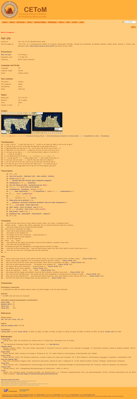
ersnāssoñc (24, 202)
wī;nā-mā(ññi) (34, 187)
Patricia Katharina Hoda (89, 394)
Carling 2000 (5, 331)
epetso (16, 207)
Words (29, 22)
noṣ (17, 209)
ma (32, 189)
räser (26, 209)
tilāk (23, 180)
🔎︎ (123, 22)
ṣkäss (34, 180)
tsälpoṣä (46, 213)
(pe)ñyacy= (16, 202)
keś (49, 202)
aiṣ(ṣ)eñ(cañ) (40, 191)
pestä (21, 211)
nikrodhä (28, 180)
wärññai (42, 209)
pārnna (33, 198)
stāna (38, 176)
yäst (35, 207)
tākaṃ (45, 185)
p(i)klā (22, 205)
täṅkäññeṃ (32, 183)
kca (34, 189)
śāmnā (29, 207)
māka (53, 202)
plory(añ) (26, 200)
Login (81, 22)
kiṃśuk (11, 178)
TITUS (14, 319)
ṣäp (19, 213)
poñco (21, 209)
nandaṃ (44, 176)
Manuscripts (21, 22)
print (133, 27)
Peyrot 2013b (87, 258)
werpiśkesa (25, 189)
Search (61, 22)
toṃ (10, 185)
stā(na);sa (19, 185)
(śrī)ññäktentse (14, 189)
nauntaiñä (32, 185)
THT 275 (8, 319)
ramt (33, 176)
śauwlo (28, 205)
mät (14, 185)
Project (4, 22)
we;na (20, 200)
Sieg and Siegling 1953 (9, 325)
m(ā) (10, 176)
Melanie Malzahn (41, 394)
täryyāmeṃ (13, 213)
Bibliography (52, 22)
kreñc (27, 187)
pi (37, 207)
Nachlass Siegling (39, 22)
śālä (20, 180)
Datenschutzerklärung (7, 396)
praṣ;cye (39, 185)
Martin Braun (57, 394)
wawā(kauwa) (14, 183)
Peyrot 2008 (5, 302)
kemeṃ (19, 176)
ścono (31, 209)
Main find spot (6, 54)
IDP (6, 296)
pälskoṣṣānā (26, 213)
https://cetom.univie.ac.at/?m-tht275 (42, 46)
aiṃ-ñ (22, 207)
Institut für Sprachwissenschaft (25, 394)
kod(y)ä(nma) (60, 202)
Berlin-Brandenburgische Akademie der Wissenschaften (63, 136)
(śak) (17, 205)
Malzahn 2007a (6, 304)
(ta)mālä (15, 180)
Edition (12, 22)
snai (14, 176)
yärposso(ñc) (23, 191)
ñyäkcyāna (27, 176)
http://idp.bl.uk (54, 344)
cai (26, 207)
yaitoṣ (25, 185)
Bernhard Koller (75, 394)
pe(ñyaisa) (32, 202)
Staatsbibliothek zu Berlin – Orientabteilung (96, 136)
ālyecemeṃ (13, 211)
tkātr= (11, 207)
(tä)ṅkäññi (40, 202)
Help (67, 22)
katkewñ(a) (13, 200)
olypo (16, 191)
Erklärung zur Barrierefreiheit (20, 396)
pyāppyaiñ (47, 180)
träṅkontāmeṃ (37, 213)
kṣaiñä (25, 193)
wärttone (51, 176)
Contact (74, 22)
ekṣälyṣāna (40, 180)
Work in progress (7, 32)
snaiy (46, 202)
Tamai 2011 (5, 306)
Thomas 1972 (109, 331)
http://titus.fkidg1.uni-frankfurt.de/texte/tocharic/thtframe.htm (37, 374)
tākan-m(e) (34, 205)
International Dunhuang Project (35, 136)
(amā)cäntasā (65, 191)
